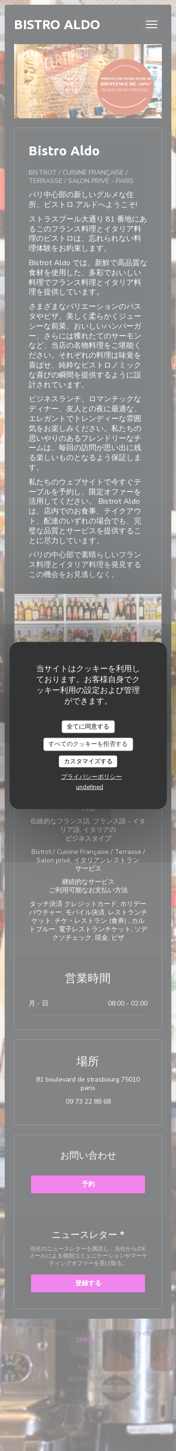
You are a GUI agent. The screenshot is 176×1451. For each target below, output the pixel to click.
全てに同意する (88, 726)
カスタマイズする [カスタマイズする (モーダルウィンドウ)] (88, 761)
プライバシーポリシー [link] (91, 777)
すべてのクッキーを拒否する (88, 744)
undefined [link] (89, 787)
